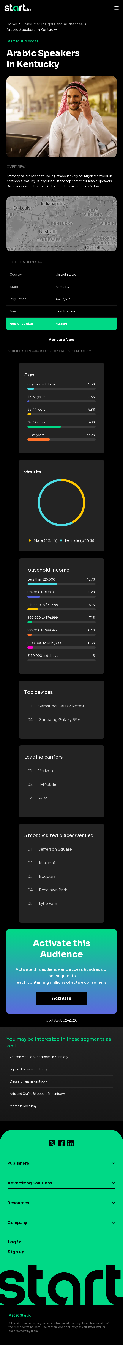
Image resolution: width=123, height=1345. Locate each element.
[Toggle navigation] (115, 8)
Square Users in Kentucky (28, 1069)
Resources (18, 1203)
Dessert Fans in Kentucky (28, 1081)
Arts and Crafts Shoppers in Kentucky (37, 1094)
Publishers (18, 1163)
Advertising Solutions (30, 1183)
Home (11, 24)
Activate (61, 998)
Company (17, 1222)
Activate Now (61, 339)
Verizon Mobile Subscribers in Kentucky (39, 1057)
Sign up (16, 1252)
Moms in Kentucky (23, 1106)
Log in (14, 1242)
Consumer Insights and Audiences (52, 24)
